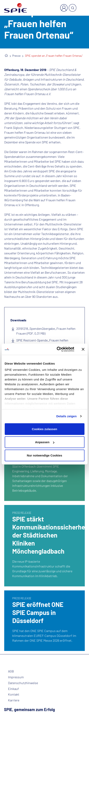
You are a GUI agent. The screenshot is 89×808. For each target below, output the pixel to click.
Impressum (16, 677)
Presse (16, 55)
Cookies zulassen (44, 429)
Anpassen (44, 442)
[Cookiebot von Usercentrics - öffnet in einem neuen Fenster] (56, 349)
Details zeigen (66, 416)
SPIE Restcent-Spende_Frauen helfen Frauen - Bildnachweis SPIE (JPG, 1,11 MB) (44, 342)
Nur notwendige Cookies (44, 455)
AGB (11, 671)
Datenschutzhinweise (23, 683)
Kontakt (13, 694)
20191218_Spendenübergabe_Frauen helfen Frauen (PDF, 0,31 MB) (46, 331)
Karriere (13, 700)
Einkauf (13, 688)
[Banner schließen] (83, 349)
